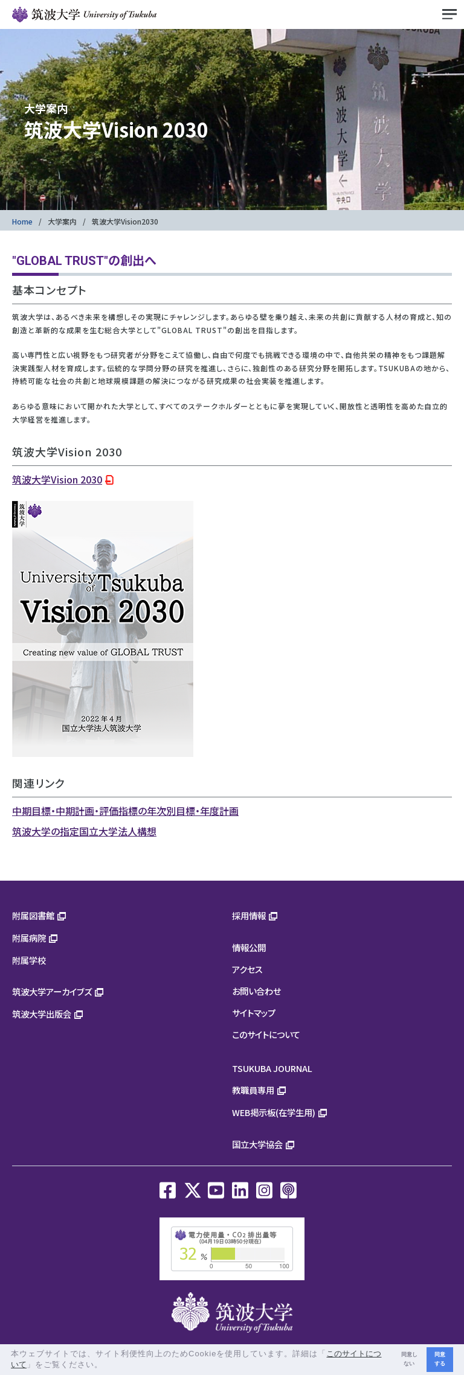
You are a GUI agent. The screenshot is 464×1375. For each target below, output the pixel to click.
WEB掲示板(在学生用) (273, 1112)
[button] (107, 1365)
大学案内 (62, 221)
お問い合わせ (256, 990)
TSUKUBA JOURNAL (272, 1068)
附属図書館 (33, 915)
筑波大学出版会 (41, 1013)
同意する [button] (439, 1359)
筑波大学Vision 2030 (57, 479)
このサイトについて (266, 1034)
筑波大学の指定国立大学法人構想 (84, 831)
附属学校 (29, 960)
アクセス (247, 969)
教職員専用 (253, 1089)
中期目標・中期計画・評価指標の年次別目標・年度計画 (125, 810)
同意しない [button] (409, 1359)
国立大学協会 (257, 1144)
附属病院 (29, 937)
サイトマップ (254, 1012)
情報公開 (249, 947)
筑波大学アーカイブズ (52, 991)
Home (22, 221)
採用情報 (249, 915)
